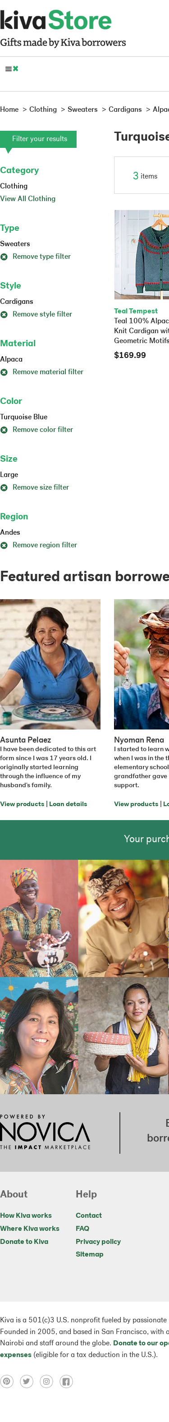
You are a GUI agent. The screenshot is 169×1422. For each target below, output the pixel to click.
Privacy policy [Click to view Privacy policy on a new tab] (98, 1242)
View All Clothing (27, 199)
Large (9, 475)
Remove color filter (36, 430)
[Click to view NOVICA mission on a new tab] (45, 1133)
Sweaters (15, 244)
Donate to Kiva (24, 1242)
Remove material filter (41, 372)
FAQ (82, 1229)
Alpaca (11, 359)
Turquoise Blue (23, 417)
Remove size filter (34, 487)
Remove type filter (35, 257)
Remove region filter (38, 545)
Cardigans (16, 302)
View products (22, 804)
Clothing (13, 186)
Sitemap (90, 1254)
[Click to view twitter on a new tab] (30, 1381)
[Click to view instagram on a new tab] (49, 1381)
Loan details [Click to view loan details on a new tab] (68, 804)
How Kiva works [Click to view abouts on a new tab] (26, 1216)
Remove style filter (36, 314)
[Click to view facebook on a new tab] (68, 1381)
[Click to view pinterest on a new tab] (10, 1381)
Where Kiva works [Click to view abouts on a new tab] (29, 1229)
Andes (10, 533)
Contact (89, 1216)
